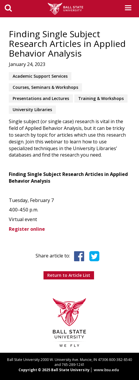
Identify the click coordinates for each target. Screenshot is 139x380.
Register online (27, 229)
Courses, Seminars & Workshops (45, 87)
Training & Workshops (101, 98)
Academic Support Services (40, 76)
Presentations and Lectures (41, 98)
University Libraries (32, 109)
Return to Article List (68, 275)
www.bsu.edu (106, 369)
